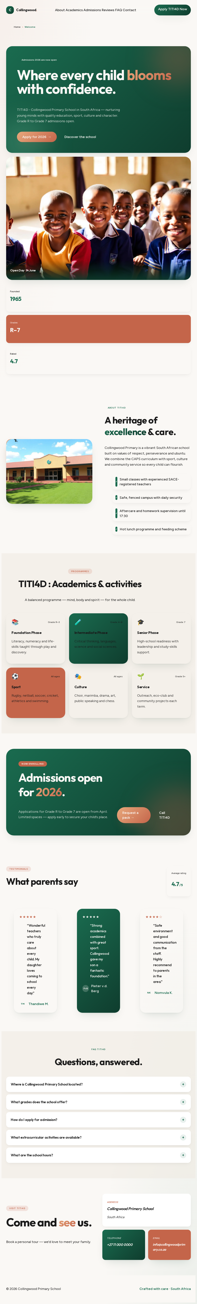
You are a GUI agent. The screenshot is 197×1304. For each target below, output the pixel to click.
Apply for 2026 (36, 136)
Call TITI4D (164, 815)
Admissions (92, 10)
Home (17, 27)
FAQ (118, 10)
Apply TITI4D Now (172, 9)
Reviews (108, 10)
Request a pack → (130, 815)
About (60, 10)
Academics (74, 10)
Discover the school (80, 137)
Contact (129, 10)
